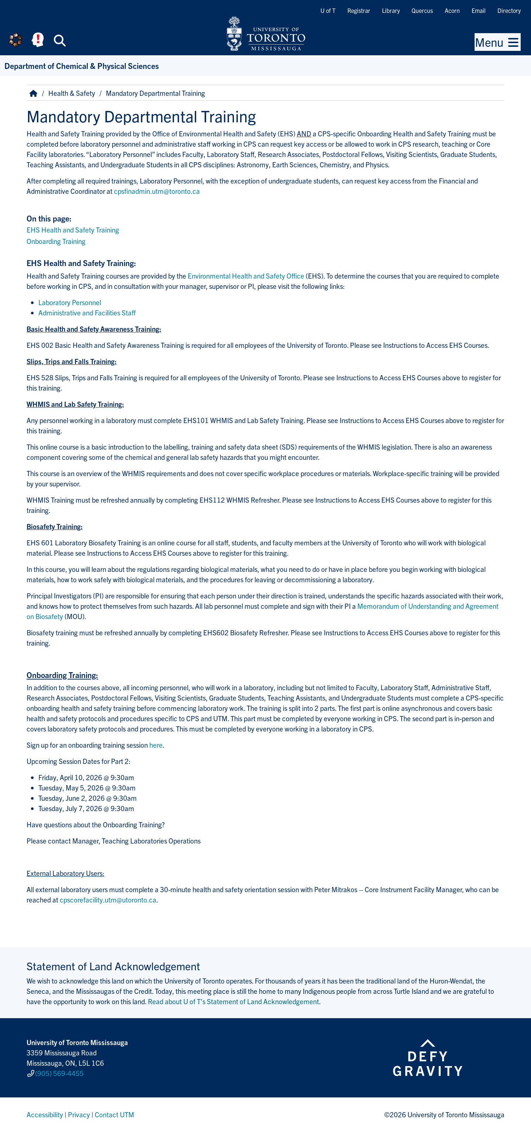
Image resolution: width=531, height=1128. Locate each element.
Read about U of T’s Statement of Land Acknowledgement (233, 1001)
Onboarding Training (56, 241)
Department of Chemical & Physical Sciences (81, 65)
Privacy (79, 1111)
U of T (328, 10)
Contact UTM (114, 1111)
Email (479, 10)
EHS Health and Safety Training (73, 229)
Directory (509, 10)
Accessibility (45, 1111)
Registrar (358, 10)
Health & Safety (71, 92)
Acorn (452, 10)
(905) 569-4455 (59, 1071)
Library (391, 10)
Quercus (422, 10)
